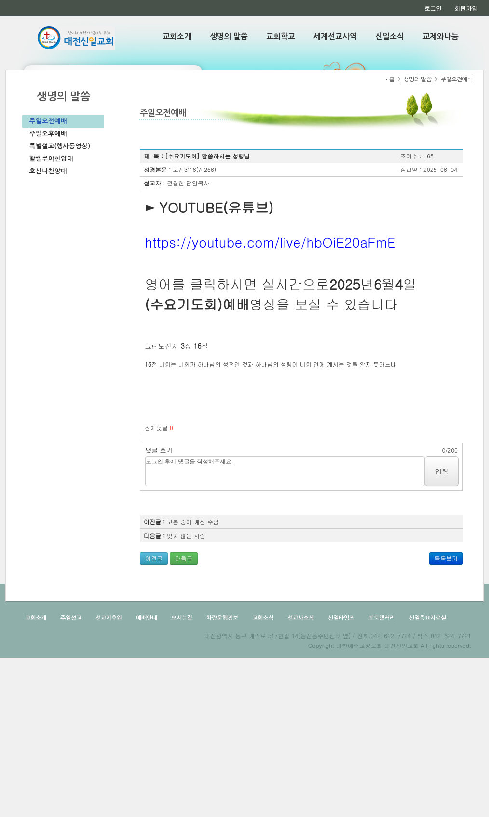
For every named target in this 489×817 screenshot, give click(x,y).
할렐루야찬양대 (51, 159)
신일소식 (389, 36)
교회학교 (280, 36)
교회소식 (262, 618)
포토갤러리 (381, 618)
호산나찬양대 (48, 171)
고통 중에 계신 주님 (193, 521)
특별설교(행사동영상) (59, 146)
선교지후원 (108, 618)
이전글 (154, 558)
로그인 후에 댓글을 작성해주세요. (285, 471)
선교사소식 (300, 618)
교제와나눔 (440, 36)
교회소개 (177, 36)
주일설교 (70, 618)
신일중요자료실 (427, 618)
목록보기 (446, 558)
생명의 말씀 (229, 36)
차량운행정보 (221, 618)
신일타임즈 (340, 618)
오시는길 (181, 618)
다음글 (183, 558)
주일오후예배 (48, 134)
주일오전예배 (48, 121)
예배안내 (146, 618)
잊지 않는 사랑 (186, 535)
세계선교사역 (335, 36)
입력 (441, 471)
